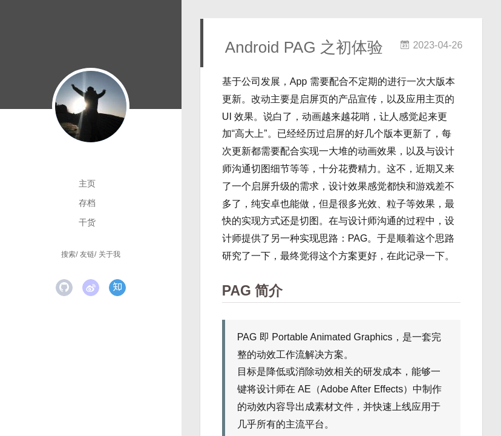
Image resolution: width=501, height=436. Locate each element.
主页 (87, 183)
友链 (87, 254)
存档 (87, 203)
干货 (87, 222)
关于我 (109, 254)
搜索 (68, 254)
